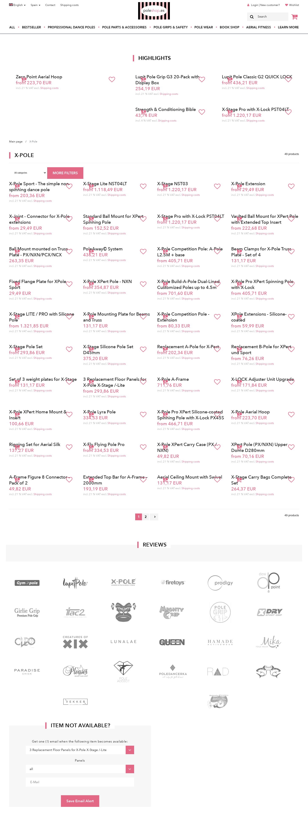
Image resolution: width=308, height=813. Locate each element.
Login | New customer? (265, 5)
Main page (15, 142)
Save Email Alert (80, 801)
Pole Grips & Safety (171, 27)
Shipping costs (69, 5)
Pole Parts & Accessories (124, 27)
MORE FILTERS (65, 173)
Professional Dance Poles (71, 27)
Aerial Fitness (258, 27)
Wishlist (294, 5)
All (12, 27)
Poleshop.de (144, 3)
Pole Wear (203, 27)
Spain (35, 5)
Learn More (288, 27)
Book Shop (229, 27)
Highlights (154, 58)
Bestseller (31, 27)
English (17, 5)
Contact (50, 5)
